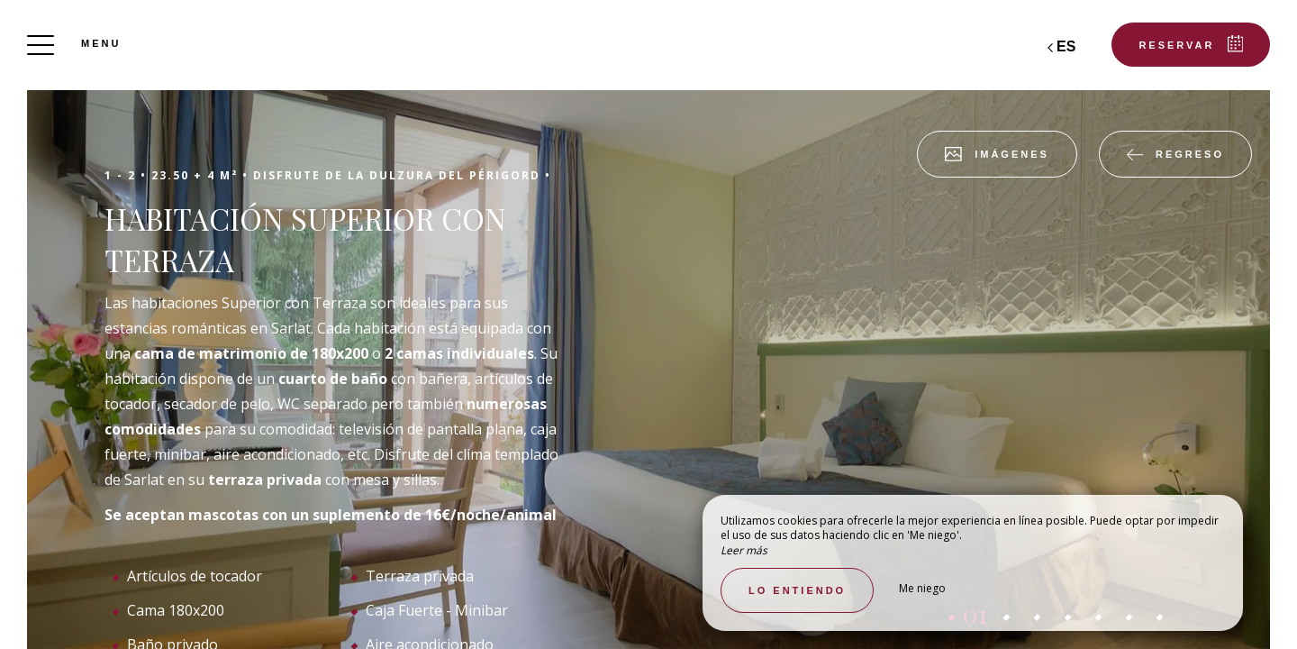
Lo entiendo (797, 590)
